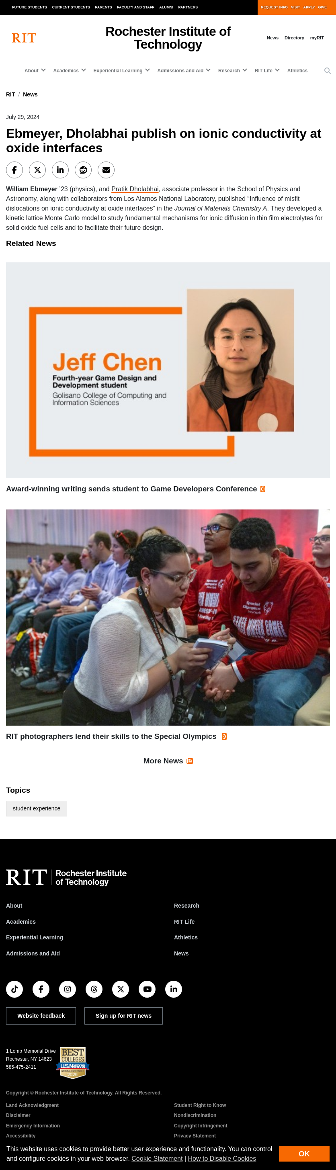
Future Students (29, 7)
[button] (327, 71)
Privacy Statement (195, 1136)
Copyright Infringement (200, 1126)
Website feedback (41, 1015)
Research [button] (229, 71)
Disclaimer (18, 1115)
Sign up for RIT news (124, 1015)
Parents (103, 7)
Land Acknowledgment (32, 1105)
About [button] (32, 71)
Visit (295, 7)
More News (163, 761)
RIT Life (184, 921)
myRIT (317, 37)
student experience (36, 808)
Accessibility (20, 1136)
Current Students (71, 7)
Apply (309, 7)
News (273, 37)
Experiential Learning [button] (118, 71)
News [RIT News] (181, 953)
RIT (10, 94)
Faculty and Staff (135, 7)
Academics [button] (65, 71)
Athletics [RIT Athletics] (186, 937)
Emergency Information (33, 1126)
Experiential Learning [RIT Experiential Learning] (34, 937)
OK (304, 1154)
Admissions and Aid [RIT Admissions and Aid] (33, 953)
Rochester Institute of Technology (167, 37)
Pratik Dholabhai (134, 189)
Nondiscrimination (195, 1115)
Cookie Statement (156, 1158)
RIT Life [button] (263, 71)
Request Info (274, 7)
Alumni (166, 7)
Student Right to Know (200, 1105)
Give (322, 7)
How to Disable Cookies (222, 1158)
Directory (294, 37)
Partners (188, 7)
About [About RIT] (14, 905)
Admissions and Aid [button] (180, 71)
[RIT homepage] (24, 38)
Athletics (297, 71)
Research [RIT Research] (186, 905)
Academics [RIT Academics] (21, 921)
